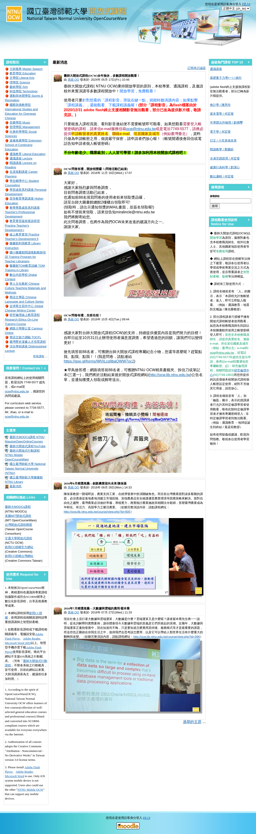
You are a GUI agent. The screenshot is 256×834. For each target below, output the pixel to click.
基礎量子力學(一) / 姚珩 (226, 78)
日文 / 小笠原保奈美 (223, 140)
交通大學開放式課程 (18, 538)
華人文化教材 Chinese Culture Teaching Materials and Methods (25, 288)
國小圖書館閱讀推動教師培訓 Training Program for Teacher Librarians (25, 257)
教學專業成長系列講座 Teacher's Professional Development (22, 212)
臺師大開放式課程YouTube (27, 446)
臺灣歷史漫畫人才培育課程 (28, 341)
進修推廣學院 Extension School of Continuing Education (23, 145)
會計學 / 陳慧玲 (220, 105)
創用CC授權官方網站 (19, 547)
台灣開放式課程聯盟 (18, 524)
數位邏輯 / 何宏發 (222, 176)
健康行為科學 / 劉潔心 (225, 167)
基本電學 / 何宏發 (222, 113)
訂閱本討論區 (197, 68)
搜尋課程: (215, 196)
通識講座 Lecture (21, 158)
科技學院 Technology (23, 91)
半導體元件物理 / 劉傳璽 (226, 122)
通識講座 (216, 69)
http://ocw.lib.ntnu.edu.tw (169, 375)
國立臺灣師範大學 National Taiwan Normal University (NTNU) (25, 468)
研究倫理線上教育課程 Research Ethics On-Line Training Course (22, 319)
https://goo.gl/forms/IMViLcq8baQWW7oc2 (99, 361)
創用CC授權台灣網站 (19, 556)
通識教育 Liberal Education (27, 154)
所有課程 (38, 356)
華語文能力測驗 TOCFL (25, 337)
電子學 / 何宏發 (220, 131)
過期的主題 (192, 722)
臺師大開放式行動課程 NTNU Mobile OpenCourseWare (22, 455)
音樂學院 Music (20, 122)
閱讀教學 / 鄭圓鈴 (222, 149)
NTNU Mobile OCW (30, 789)
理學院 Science (20, 82)
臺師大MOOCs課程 (18, 507)
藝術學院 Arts (19, 87)
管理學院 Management (25, 127)
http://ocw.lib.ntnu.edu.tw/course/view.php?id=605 (97, 511)
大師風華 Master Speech (26, 69)
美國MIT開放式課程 (18, 516)
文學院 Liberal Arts (22, 78)
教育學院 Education (23, 73)
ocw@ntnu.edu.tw (141, 129)
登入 (246, 4)
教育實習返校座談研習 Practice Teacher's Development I (22, 225)
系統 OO (73, 79)
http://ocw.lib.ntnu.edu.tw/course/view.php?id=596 (166, 636)
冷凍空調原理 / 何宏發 (225, 158)
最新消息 (16, 486)
